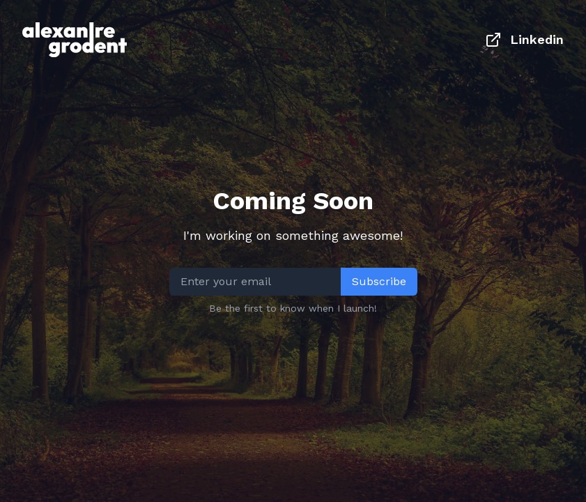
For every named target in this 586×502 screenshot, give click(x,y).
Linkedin (524, 39)
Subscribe (379, 281)
